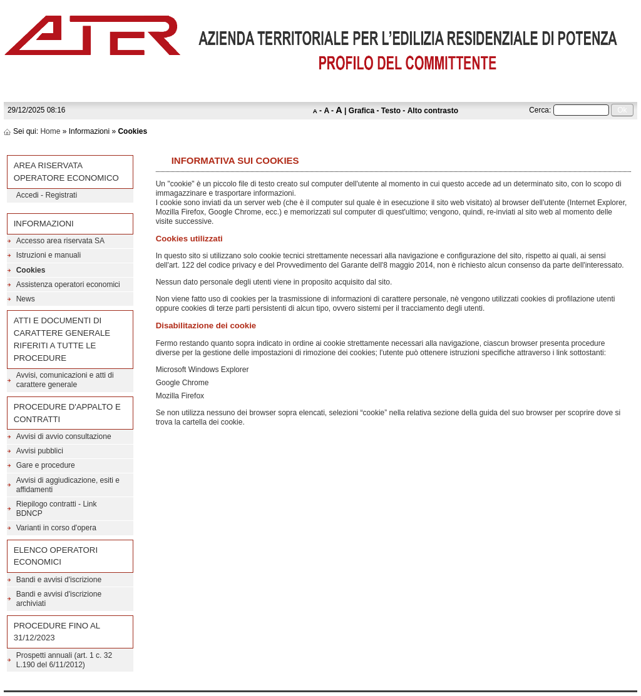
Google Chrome (182, 382)
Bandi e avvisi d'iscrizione (58, 579)
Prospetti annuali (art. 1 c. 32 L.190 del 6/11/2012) (64, 660)
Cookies (31, 270)
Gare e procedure (45, 465)
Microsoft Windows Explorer (202, 369)
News (25, 299)
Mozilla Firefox (180, 395)
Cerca (539, 110)
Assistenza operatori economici (68, 284)
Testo (391, 110)
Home (50, 131)
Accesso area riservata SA (60, 240)
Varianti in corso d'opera (56, 527)
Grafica (361, 110)
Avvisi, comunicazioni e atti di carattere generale (65, 380)
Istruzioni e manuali (48, 255)
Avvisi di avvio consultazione (63, 436)
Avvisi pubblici (39, 450)
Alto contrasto (433, 110)
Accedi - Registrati (46, 195)
